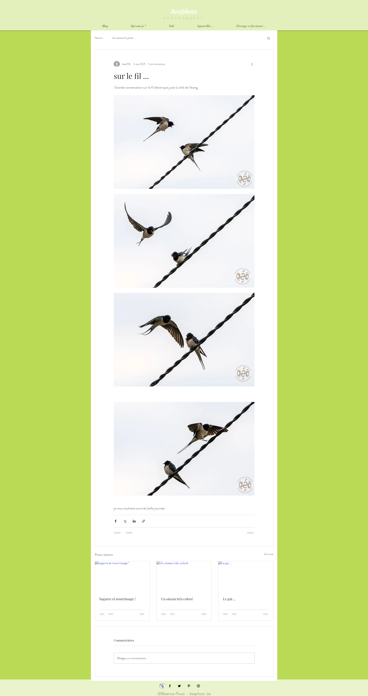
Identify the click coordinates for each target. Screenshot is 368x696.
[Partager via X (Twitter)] (125, 521)
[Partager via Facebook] (115, 521)
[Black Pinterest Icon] (189, 686)
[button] (268, 38)
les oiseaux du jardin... (123, 38)
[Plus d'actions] (252, 64)
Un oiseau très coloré (177, 599)
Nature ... (100, 38)
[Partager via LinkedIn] (134, 521)
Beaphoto (184, 11)
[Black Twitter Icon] (179, 686)
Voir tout (268, 554)
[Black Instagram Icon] (198, 686)
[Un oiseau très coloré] (184, 576)
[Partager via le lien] (143, 521)
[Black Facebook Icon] (170, 686)
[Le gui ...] (245, 576)
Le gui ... (229, 599)
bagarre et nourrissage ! (117, 599)
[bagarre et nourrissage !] (122, 576)
